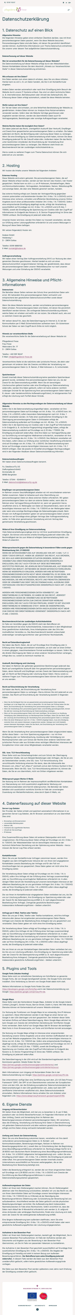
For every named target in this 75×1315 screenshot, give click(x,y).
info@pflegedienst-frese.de (20, 357)
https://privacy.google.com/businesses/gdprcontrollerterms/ (28, 1065)
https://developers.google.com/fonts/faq (19, 989)
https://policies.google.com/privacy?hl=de (27, 992)
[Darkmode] (64, 3)
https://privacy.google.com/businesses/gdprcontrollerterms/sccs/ (30, 1067)
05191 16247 (11, 2)
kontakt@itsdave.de (17, 248)
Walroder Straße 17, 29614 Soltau (37, 1288)
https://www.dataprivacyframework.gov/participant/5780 (40, 1096)
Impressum (53, 1305)
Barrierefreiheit (24, 1305)
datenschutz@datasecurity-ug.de (23, 482)
